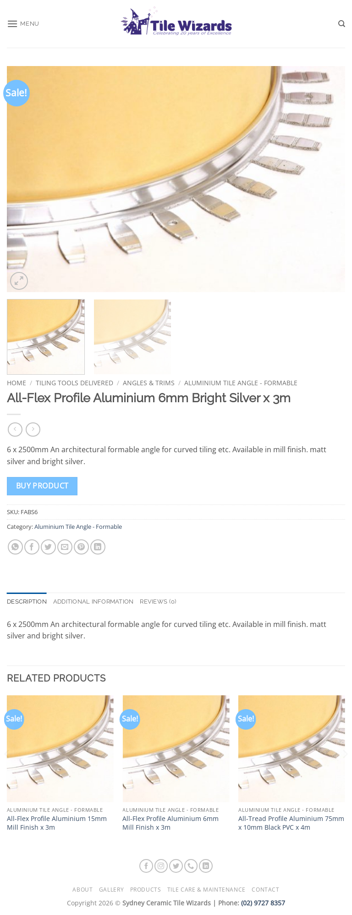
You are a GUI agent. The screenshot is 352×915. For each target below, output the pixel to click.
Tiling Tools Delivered (74, 382)
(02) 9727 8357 (263, 902)
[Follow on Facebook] (146, 866)
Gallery (111, 889)
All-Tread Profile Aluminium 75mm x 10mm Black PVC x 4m (291, 823)
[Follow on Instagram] (161, 866)
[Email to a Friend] (64, 547)
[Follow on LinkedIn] (206, 866)
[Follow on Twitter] (176, 866)
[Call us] (191, 866)
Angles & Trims (149, 382)
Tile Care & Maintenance (206, 889)
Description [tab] (27, 601)
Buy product (42, 486)
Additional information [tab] (93, 601)
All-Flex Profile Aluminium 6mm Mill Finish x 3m (170, 823)
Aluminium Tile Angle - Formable (240, 382)
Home (16, 382)
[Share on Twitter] (48, 547)
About (82, 889)
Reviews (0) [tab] (158, 601)
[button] (23, 23)
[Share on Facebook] (31, 547)
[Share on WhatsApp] (15, 547)
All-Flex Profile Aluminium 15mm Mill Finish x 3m (57, 823)
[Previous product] (33, 429)
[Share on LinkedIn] (97, 547)
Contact (265, 889)
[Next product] (15, 429)
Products (145, 889)
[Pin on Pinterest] (81, 547)
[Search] (341, 24)
